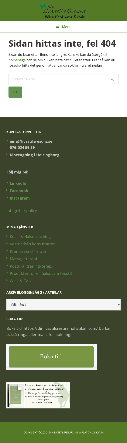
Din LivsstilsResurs (63, 10)
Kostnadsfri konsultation (32, 243)
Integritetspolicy (21, 210)
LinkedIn (18, 183)
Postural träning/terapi (31, 266)
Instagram (20, 198)
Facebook (19, 190)
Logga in (98, 432)
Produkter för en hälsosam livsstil (41, 273)
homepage (17, 60)
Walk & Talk (20, 280)
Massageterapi (23, 258)
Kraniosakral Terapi (28, 251)
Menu (66, 26)
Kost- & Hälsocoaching (30, 236)
